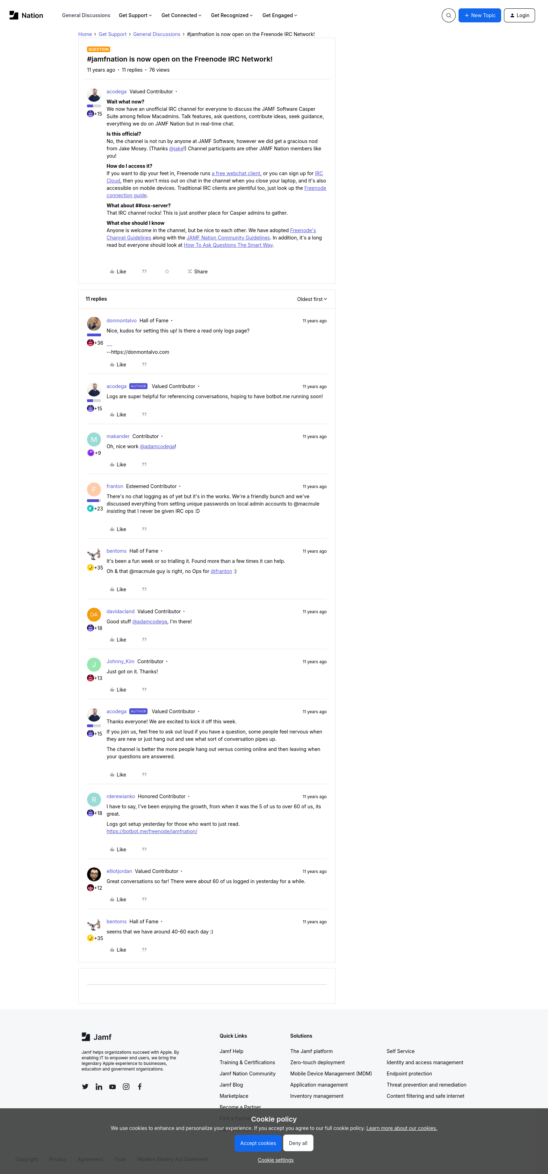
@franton (221, 571)
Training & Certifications (247, 1062)
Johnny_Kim (121, 661)
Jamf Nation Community (248, 1073)
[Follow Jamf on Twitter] (85, 1086)
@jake (176, 148)
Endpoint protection (409, 1073)
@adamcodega (157, 446)
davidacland (121, 611)
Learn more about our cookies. (402, 1128)
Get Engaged (280, 15)
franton (115, 486)
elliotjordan (119, 871)
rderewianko (121, 796)
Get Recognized (232, 15)
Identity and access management (425, 1062)
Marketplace (234, 1096)
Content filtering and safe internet (425, 1096)
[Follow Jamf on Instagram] (126, 1086)
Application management (319, 1085)
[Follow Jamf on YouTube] (112, 1086)
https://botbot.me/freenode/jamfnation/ (152, 831)
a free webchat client (236, 173)
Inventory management (317, 1096)
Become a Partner (240, 1107)
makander (118, 436)
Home (85, 34)
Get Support (136, 15)
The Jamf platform (311, 1051)
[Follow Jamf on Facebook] (139, 1086)
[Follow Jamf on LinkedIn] (98, 1086)
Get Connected (182, 15)
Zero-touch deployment (317, 1062)
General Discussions (86, 15)
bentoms (117, 551)
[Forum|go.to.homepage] (26, 15)
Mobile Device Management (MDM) (331, 1073)
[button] (480, 15)
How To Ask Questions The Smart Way (228, 245)
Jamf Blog (231, 1085)
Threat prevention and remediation (427, 1085)
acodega (117, 91)
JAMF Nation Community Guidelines (228, 238)
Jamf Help (232, 1051)
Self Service (401, 1051)
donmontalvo (122, 320)
